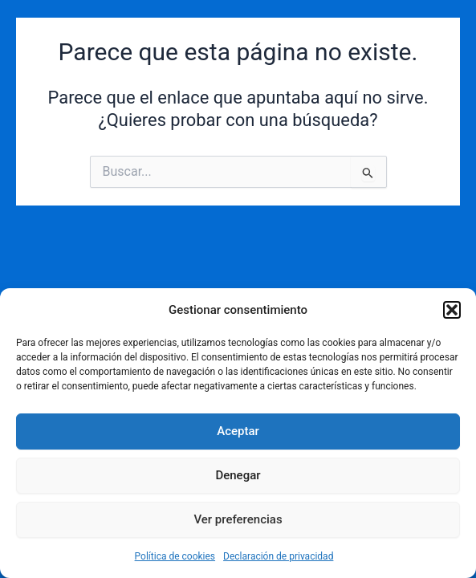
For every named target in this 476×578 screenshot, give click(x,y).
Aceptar (238, 431)
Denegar (237, 475)
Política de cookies (175, 556)
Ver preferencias (237, 519)
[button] (452, 310)
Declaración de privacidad (278, 556)
